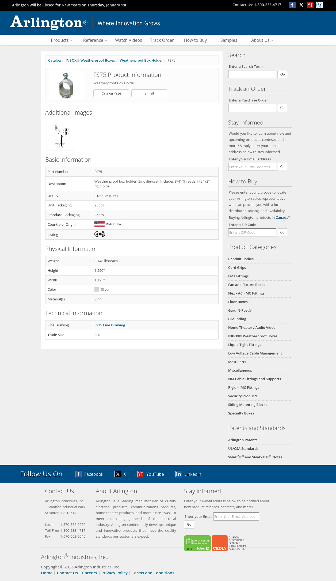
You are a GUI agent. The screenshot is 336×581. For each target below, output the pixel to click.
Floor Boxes (238, 301)
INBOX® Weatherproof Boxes (252, 336)
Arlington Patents (243, 439)
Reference (95, 40)
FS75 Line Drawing (109, 325)
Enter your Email (198, 516)
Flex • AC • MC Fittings (246, 293)
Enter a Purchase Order (248, 100)
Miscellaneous (240, 370)
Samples (228, 40)
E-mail (149, 93)
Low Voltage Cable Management (255, 353)
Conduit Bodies (241, 258)
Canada (282, 217)
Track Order (162, 40)
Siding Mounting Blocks (247, 404)
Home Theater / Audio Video (252, 327)
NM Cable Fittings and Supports (254, 378)
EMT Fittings (238, 276)
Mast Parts (237, 361)
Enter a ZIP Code (242, 224)
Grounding (237, 318)
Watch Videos (128, 40)
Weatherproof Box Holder (141, 60)
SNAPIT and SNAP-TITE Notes (255, 457)
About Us (262, 40)
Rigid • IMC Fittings (243, 387)
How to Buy (195, 40)
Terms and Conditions (153, 572)
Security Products (243, 396)
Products (61, 40)
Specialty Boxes (241, 413)
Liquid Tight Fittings (244, 344)
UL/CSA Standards (243, 448)
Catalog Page (111, 93)
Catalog (54, 60)
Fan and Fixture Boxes (246, 284)
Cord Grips (237, 267)
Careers (89, 572)
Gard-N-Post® (239, 310)
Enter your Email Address (250, 159)
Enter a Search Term (246, 66)
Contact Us (67, 572)
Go (282, 166)
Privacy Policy (114, 572)
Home (46, 572)
